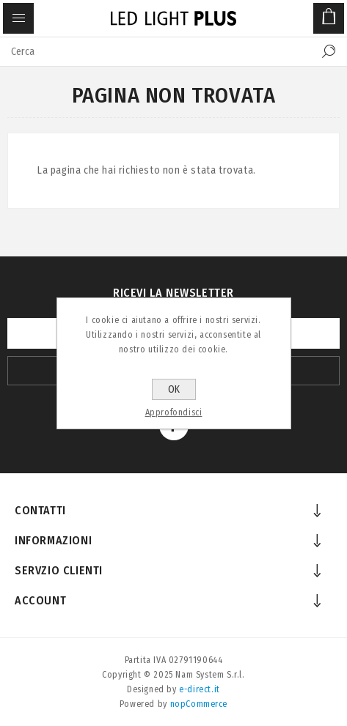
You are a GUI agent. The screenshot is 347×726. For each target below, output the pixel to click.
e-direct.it (199, 689)
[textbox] (159, 51)
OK (174, 389)
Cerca (328, 51)
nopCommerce (199, 704)
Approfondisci (173, 412)
